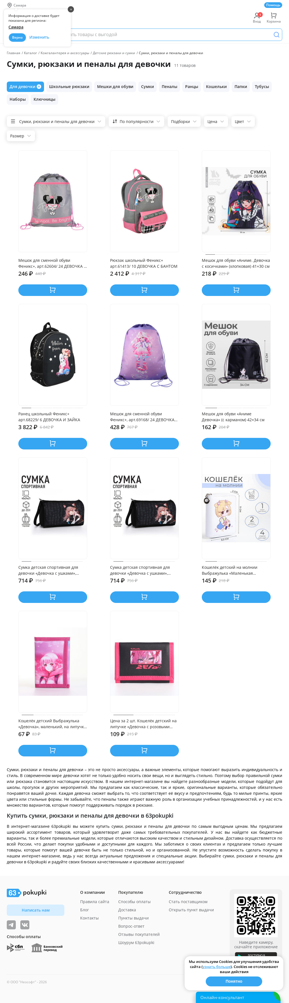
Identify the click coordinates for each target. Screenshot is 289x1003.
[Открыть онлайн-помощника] (238, 997)
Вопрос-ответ (131, 926)
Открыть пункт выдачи (191, 909)
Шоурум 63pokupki (136, 942)
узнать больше (217, 966)
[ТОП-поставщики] (24, 924)
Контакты (89, 918)
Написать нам (36, 910)
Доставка (127, 909)
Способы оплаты (134, 901)
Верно (17, 37)
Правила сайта (94, 901)
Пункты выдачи (133, 918)
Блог (84, 909)
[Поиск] (276, 35)
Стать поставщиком (188, 901)
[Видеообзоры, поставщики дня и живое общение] (11, 924)
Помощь (273, 5)
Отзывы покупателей (139, 934)
